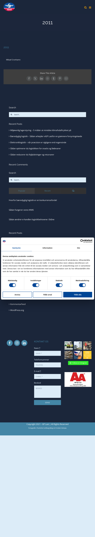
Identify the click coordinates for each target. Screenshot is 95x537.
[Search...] (47, 114)
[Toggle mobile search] (85, 7)
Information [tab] (48, 248)
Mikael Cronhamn (13, 59)
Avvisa (17, 295)
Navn (37, 348)
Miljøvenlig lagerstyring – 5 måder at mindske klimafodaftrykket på (40, 130)
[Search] (11, 114)
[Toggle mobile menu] (90, 7)
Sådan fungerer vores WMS (21, 209)
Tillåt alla (77, 295)
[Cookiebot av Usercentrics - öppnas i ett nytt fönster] (82, 241)
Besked (37, 382)
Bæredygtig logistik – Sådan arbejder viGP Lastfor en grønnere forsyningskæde (46, 136)
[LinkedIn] (24, 343)
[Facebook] (10, 343)
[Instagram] (17, 343)
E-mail (37, 371)
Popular (21, 191)
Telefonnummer (41, 359)
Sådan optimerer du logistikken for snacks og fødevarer (35, 148)
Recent (47, 191)
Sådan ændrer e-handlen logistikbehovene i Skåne (31, 219)
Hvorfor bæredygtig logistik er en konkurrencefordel (33, 200)
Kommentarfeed (18, 304)
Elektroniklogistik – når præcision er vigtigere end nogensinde (38, 142)
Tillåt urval (47, 295)
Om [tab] (78, 248)
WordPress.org (17, 310)
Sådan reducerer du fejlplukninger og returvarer (32, 154)
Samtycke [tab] (16, 248)
